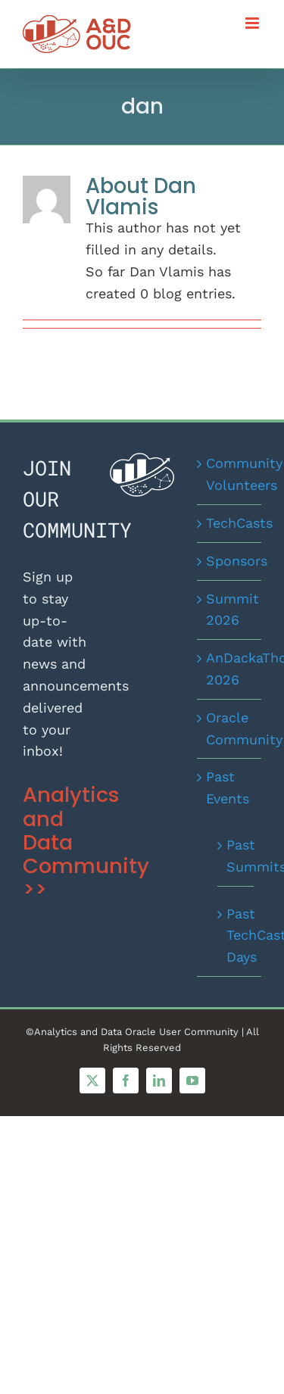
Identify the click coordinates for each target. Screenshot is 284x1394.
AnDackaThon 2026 (230, 669)
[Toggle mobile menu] (253, 23)
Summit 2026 (230, 609)
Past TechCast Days (236, 935)
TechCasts (230, 523)
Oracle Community (230, 728)
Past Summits (236, 856)
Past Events (227, 787)
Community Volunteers (230, 474)
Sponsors (230, 561)
